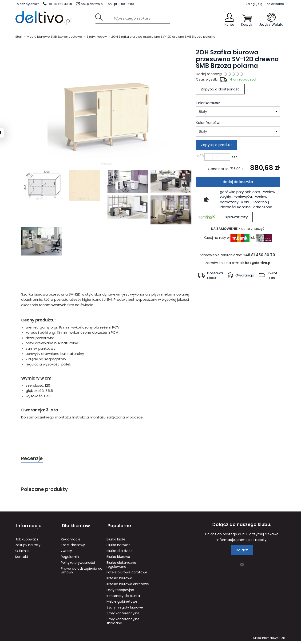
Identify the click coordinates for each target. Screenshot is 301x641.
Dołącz (242, 550)
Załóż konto (275, 4)
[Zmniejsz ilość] (225, 157)
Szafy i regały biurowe (125, 605)
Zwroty (66, 549)
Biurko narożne (119, 543)
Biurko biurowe (118, 555)
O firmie (22, 549)
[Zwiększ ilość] (208, 157)
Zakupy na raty (27, 543)
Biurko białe (116, 537)
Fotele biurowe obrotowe (127, 570)
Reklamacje (70, 537)
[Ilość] (217, 157)
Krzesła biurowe (119, 576)
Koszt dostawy (73, 543)
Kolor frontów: (208, 122)
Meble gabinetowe (122, 599)
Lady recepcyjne (120, 588)
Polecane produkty (44, 489)
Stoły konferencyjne (123, 611)
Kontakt (21, 555)
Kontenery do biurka (123, 594)
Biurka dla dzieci (120, 549)
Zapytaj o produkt (216, 144)
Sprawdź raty (236, 217)
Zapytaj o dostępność (220, 89)
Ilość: (200, 155)
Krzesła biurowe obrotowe (128, 582)
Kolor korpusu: (208, 102)
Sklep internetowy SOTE (269, 636)
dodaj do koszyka (238, 181)
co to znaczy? (253, 228)
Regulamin (70, 555)
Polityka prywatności (78, 561)
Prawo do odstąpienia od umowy (82, 568)
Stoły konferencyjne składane (123, 619)
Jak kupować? (27, 537)
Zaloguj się (254, 4)
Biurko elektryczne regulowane (121, 563)
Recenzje (32, 458)
